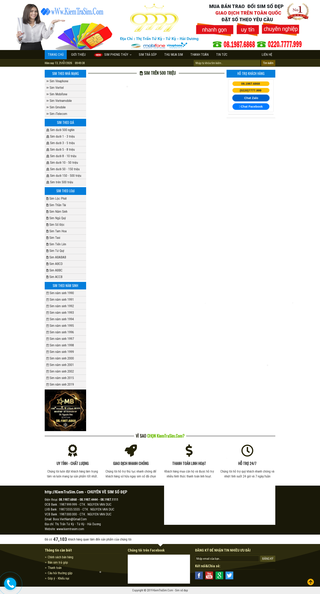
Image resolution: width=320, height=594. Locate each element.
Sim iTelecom (56, 114)
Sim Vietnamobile (59, 101)
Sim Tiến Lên (56, 244)
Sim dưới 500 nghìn (60, 130)
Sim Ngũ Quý (56, 218)
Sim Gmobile (56, 107)
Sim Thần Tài (56, 205)
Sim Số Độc (55, 225)
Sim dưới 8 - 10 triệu (61, 156)
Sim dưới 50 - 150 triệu (63, 169)
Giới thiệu (78, 55)
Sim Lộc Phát (56, 198)
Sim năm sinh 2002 (60, 371)
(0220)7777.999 (250, 90)
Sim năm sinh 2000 (60, 358)
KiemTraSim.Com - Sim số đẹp (170, 590)
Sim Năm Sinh (56, 212)
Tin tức (221, 55)
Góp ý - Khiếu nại (58, 578)
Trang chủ (56, 55)
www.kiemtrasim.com (70, 529)
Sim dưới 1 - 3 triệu (60, 136)
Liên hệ (267, 55)
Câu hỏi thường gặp (60, 573)
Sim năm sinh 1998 (60, 345)
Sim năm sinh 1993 (60, 313)
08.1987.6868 (250, 83)
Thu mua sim (173, 55)
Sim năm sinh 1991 (60, 299)
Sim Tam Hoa (56, 231)
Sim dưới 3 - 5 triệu (60, 143)
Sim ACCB (54, 277)
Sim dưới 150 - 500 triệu (63, 176)
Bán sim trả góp (58, 562)
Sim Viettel (55, 88)
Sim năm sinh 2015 (60, 378)
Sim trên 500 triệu (59, 182)
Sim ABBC (54, 270)
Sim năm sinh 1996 (60, 332)
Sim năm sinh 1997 (60, 339)
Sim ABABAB (56, 257)
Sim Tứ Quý (55, 251)
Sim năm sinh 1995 (60, 326)
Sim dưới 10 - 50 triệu (62, 163)
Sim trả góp (148, 55)
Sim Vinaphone (57, 81)
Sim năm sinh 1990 (60, 293)
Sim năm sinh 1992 (60, 306)
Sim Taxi (53, 238)
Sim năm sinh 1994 (60, 319)
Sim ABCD (54, 264)
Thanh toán (199, 55)
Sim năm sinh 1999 (60, 352)
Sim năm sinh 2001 (60, 365)
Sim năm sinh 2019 (60, 384)
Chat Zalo (251, 98)
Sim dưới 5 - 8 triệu (60, 149)
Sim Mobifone (56, 94)
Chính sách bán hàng (60, 557)
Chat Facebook (251, 106)
